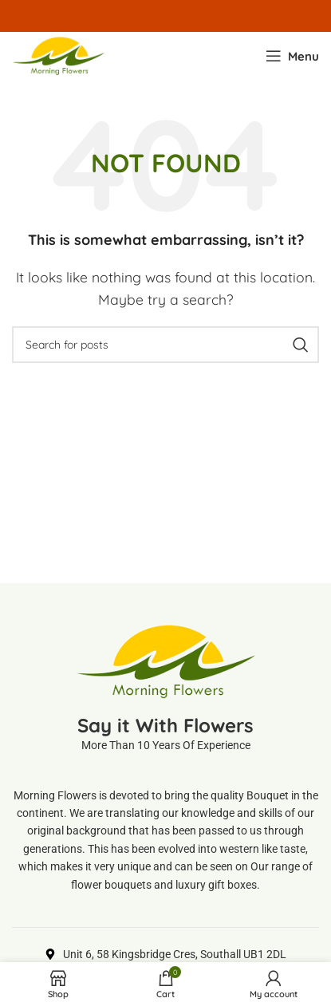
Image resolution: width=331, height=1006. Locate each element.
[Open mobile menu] (292, 56)
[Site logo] (58, 54)
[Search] (165, 344)
